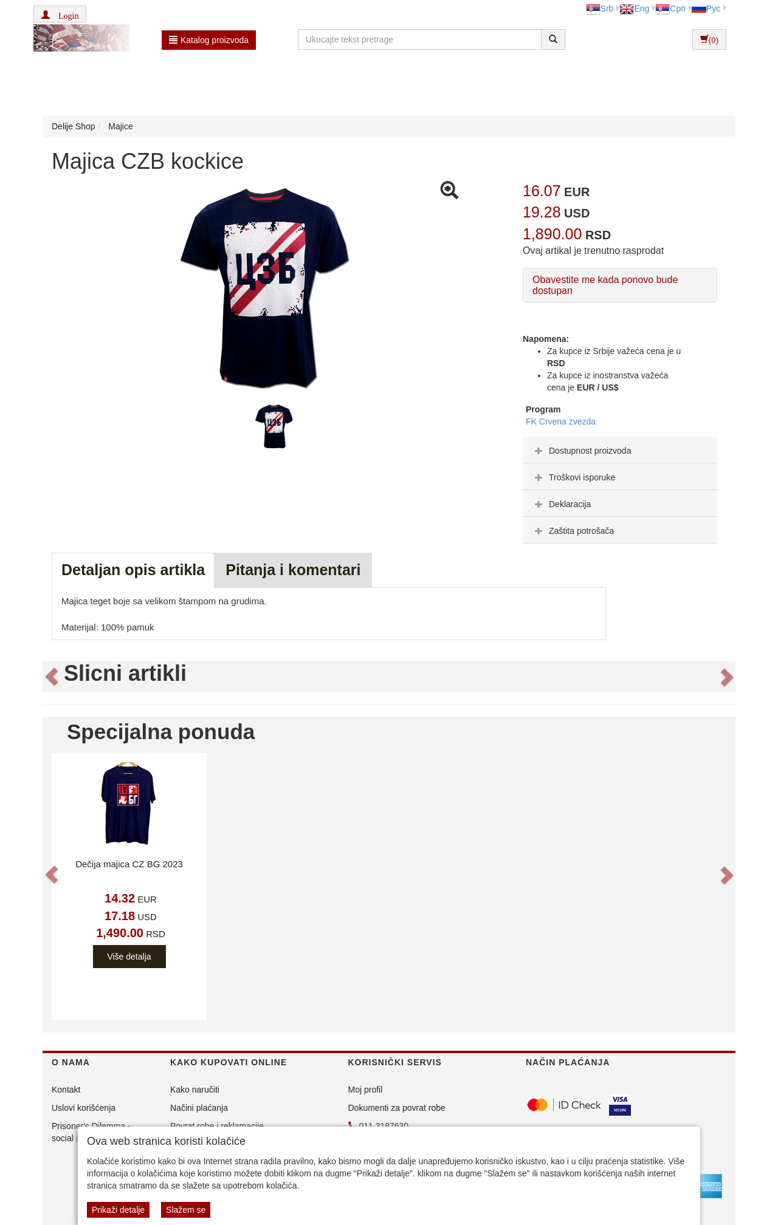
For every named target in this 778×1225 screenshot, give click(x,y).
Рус (706, 8)
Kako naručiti (194, 1089)
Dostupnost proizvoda (581, 451)
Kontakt (66, 1089)
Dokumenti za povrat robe (397, 1108)
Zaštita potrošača (573, 531)
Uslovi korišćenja (83, 1108)
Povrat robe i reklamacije (217, 1126)
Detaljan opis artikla (133, 569)
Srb (600, 8)
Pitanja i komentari (292, 569)
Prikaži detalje (118, 1210)
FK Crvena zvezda (561, 421)
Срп (670, 8)
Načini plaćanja (199, 1108)
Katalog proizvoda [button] (209, 40)
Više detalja (129, 956)
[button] (59, 13)
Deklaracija (561, 504)
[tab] (620, 450)
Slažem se (185, 1210)
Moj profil (365, 1089)
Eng (634, 8)
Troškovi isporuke (573, 477)
